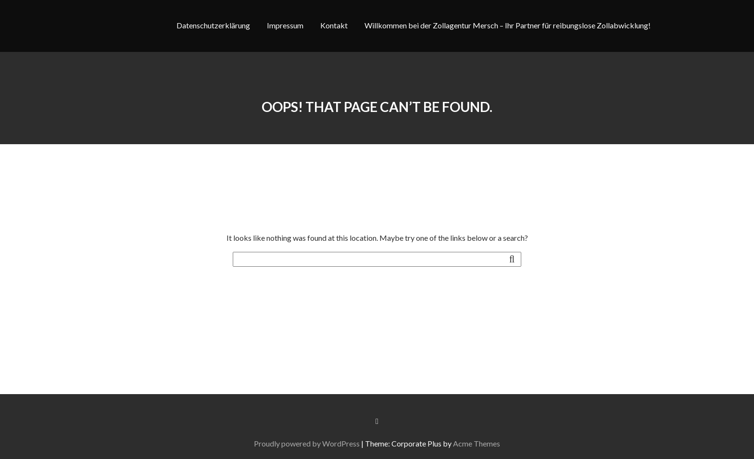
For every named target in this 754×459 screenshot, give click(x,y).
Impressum (285, 25)
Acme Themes (478, 443)
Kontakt (334, 25)
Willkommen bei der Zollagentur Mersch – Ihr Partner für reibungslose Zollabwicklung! (507, 25)
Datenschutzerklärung (213, 25)
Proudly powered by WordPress (308, 443)
